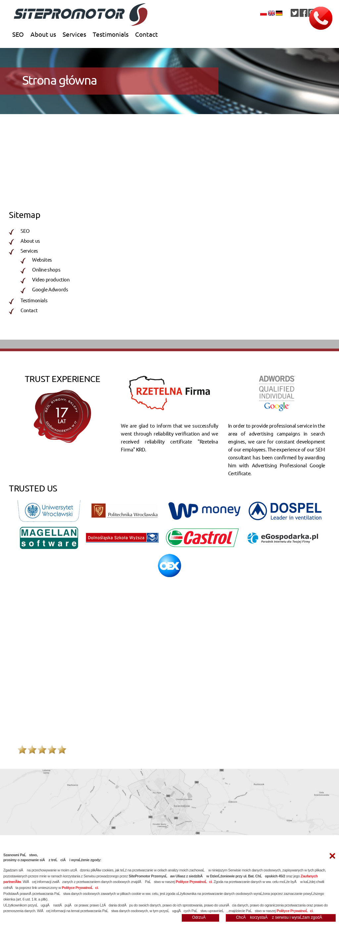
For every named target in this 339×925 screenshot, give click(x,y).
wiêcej (318, 704)
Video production (171, 196)
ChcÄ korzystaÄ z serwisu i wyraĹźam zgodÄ (280, 917)
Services (74, 34)
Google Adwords (50, 289)
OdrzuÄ (200, 917)
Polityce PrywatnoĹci (194, 882)
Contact (146, 34)
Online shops (166, 186)
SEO (18, 34)
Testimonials (110, 34)
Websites (27, 196)
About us (43, 34)
